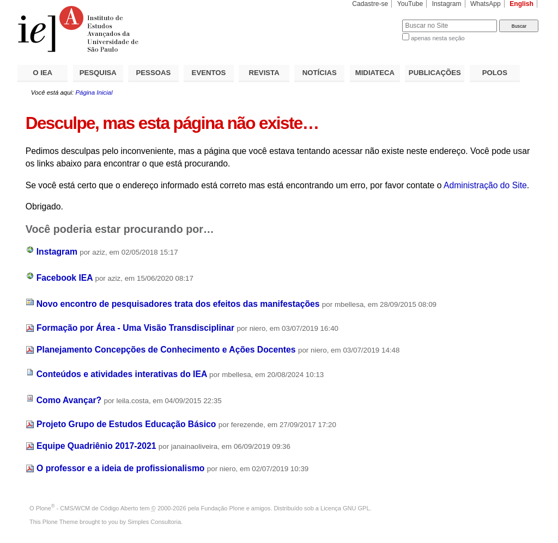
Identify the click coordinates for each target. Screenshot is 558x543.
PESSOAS (153, 73)
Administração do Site (485, 185)
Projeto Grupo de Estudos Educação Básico (126, 424)
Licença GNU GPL (344, 508)
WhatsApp (485, 4)
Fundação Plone (223, 508)
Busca (375, 19)
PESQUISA (98, 73)
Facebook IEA (65, 277)
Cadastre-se (370, 4)
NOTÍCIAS (319, 73)
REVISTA (264, 73)
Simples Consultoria (154, 522)
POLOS (494, 73)
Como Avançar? (69, 400)
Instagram (447, 4)
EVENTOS (209, 73)
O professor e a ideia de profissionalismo (120, 468)
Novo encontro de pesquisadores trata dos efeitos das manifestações (178, 303)
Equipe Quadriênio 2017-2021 (96, 446)
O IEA (42, 73)
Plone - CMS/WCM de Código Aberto (87, 508)
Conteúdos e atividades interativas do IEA (122, 374)
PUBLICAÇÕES (435, 73)
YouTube (410, 4)
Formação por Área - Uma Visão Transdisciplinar (135, 327)
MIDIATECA (375, 73)
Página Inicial (93, 92)
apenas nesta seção (437, 38)
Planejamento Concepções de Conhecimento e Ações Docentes (166, 349)
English (521, 4)
